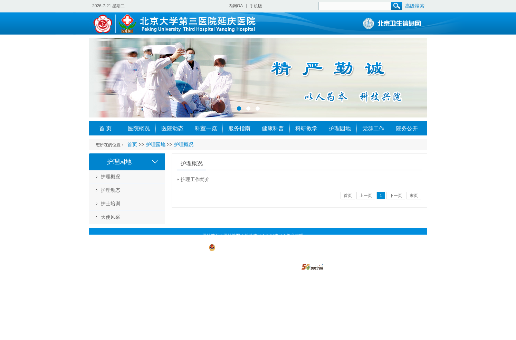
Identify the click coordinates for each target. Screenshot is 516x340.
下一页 (396, 195)
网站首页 (210, 235)
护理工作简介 (195, 179)
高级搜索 (414, 6)
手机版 (256, 5)
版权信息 (274, 235)
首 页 (105, 128)
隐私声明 (295, 235)
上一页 (366, 195)
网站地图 (231, 235)
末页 (414, 195)
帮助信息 (253, 235)
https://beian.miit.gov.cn (244, 256)
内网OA (236, 5)
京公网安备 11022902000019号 (241, 247)
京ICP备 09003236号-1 (186, 247)
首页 (132, 144)
